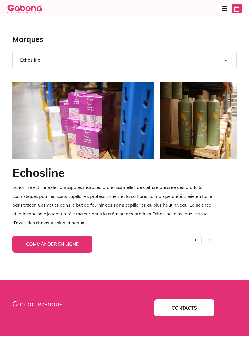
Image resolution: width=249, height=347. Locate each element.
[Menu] (222, 8)
